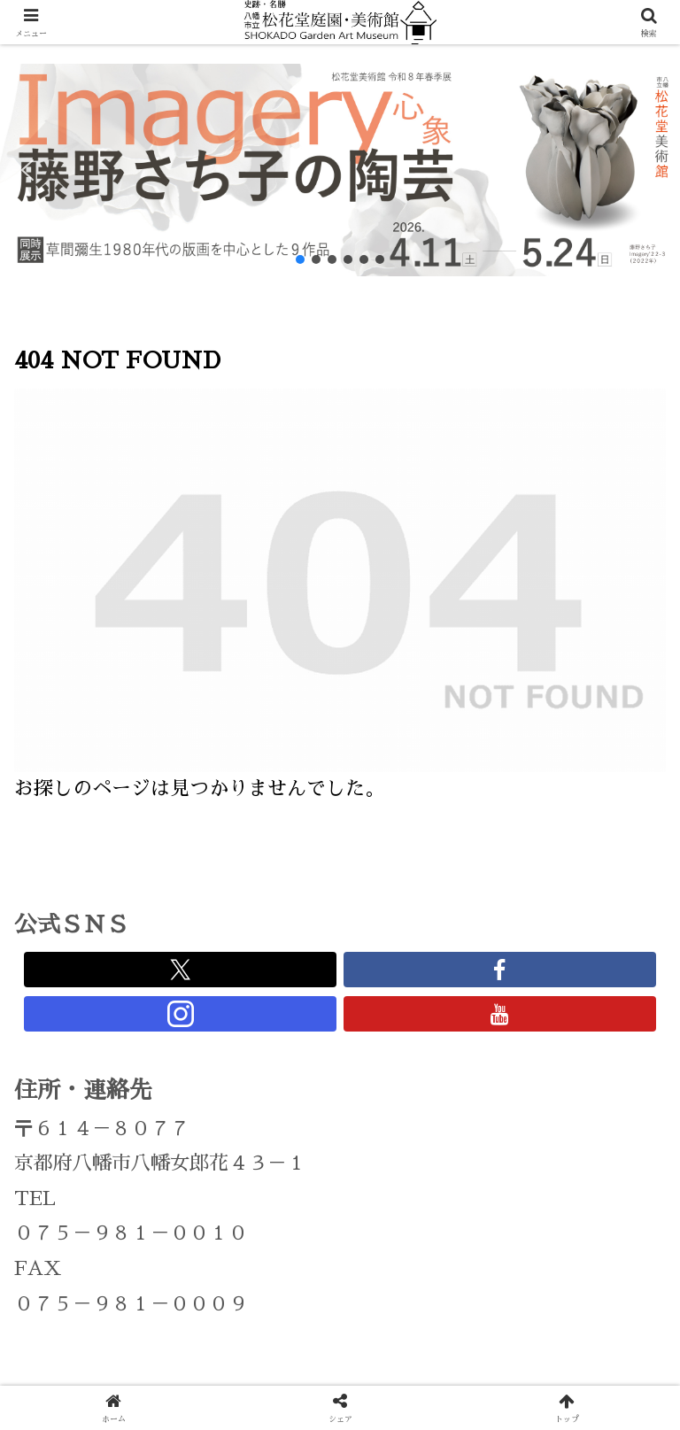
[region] (340, 170)
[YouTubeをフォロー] (500, 1014)
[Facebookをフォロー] (500, 969)
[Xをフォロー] (180, 969)
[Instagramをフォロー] (180, 1014)
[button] (27, 170)
